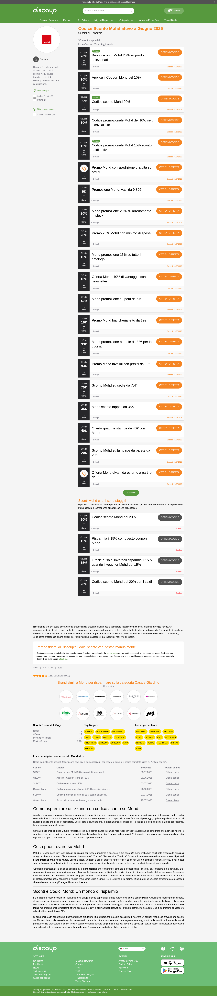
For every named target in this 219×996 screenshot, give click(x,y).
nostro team (112, 653)
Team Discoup (82, 981)
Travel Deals (170, 20)
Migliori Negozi (104, 20)
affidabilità (63, 659)
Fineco (96, 737)
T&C (77, 971)
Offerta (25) (40, 99)
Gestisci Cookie (126, 990)
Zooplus (107, 737)
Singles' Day (124, 971)
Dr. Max (174, 743)
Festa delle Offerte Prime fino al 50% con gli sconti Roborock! (108, 2)
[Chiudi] (215, 2)
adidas (151, 743)
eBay (125, 743)
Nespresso (155, 732)
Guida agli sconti (41, 978)
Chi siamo (38, 961)
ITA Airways (120, 737)
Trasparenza (81, 978)
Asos (138, 749)
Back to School (126, 964)
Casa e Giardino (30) (44, 114)
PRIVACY (107, 990)
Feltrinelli (163, 743)
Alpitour (89, 749)
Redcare (150, 737)
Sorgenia (115, 743)
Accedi (173, 10)
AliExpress (90, 743)
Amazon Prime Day (149, 20)
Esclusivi (67, 20)
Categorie (126, 20)
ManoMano (141, 732)
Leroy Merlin (102, 732)
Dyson (139, 737)
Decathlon (170, 737)
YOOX (87, 737)
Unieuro (89, 732)
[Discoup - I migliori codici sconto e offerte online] (45, 10)
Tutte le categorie (41, 974)
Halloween (123, 968)
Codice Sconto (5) (43, 96)
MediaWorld (118, 732)
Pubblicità (38, 964)
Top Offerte (83, 20)
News (36, 968)
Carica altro (131, 493)
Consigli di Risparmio (90, 33)
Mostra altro (108, 686)
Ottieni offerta (169, 167)
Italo (159, 737)
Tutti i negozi (39, 971)
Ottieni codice (170, 52)
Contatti (79, 964)
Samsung (103, 743)
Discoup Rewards (49, 20)
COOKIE (115, 990)
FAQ (77, 968)
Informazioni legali (84, 974)
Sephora (140, 743)
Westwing (168, 732)
